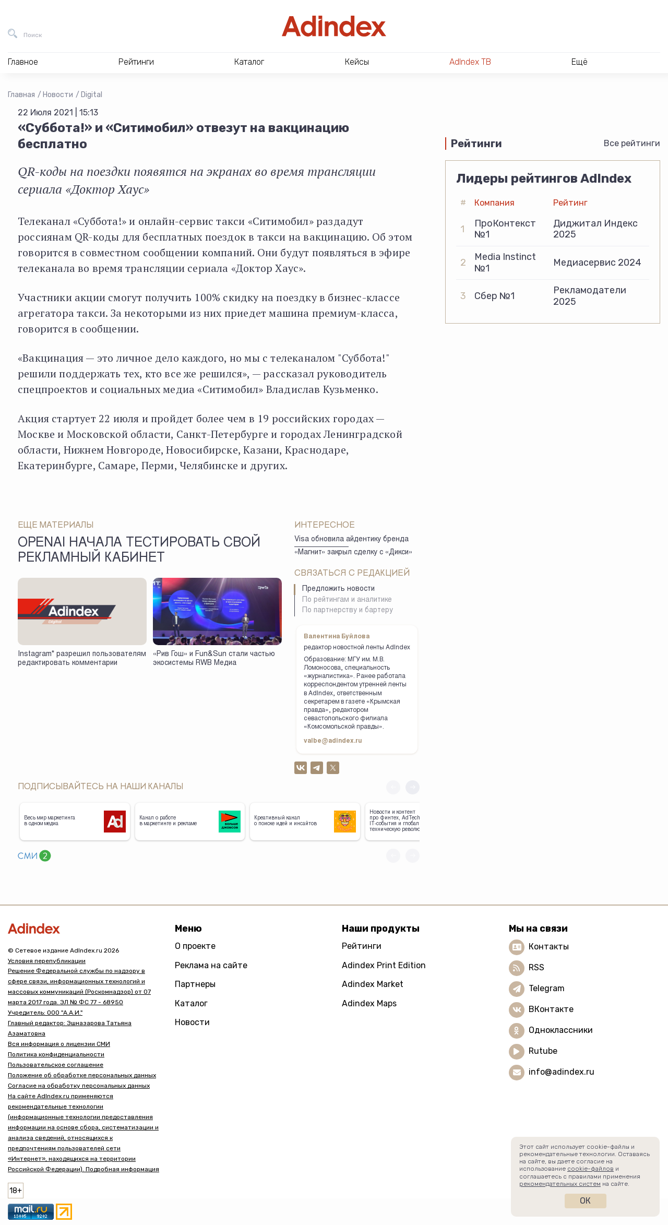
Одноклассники (561, 1030)
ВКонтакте (551, 1009)
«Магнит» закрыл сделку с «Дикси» (353, 552)
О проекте (195, 946)
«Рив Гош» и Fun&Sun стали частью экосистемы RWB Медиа (214, 659)
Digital (91, 94)
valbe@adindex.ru (333, 741)
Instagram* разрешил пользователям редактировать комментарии (82, 659)
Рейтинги (361, 946)
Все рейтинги (632, 143)
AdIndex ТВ (470, 62)
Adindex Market (372, 984)
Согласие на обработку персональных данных (79, 1085)
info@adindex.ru (561, 1072)
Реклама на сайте (211, 965)
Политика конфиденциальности (56, 1054)
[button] (412, 787)
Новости (58, 94)
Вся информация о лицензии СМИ (59, 1044)
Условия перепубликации (47, 961)
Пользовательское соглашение (55, 1064)
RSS (536, 967)
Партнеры (195, 984)
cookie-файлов (590, 1168)
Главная (21, 94)
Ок (585, 1201)
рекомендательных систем (560, 1183)
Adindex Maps (369, 1003)
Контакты (549, 947)
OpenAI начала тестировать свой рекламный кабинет (139, 551)
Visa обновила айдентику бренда (351, 539)
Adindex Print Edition (384, 965)
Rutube (543, 1051)
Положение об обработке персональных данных (82, 1075)
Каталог (191, 1003)
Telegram (547, 988)
